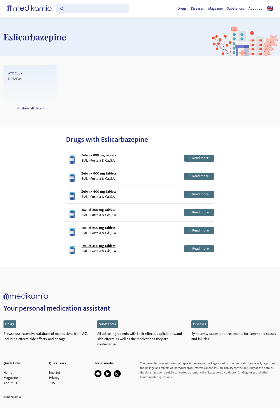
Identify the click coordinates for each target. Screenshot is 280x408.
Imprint (54, 372)
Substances (235, 8)
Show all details (30, 108)
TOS (52, 383)
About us (255, 8)
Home (8, 372)
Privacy (54, 378)
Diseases (197, 8)
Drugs (182, 8)
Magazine (215, 8)
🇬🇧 (269, 9)
